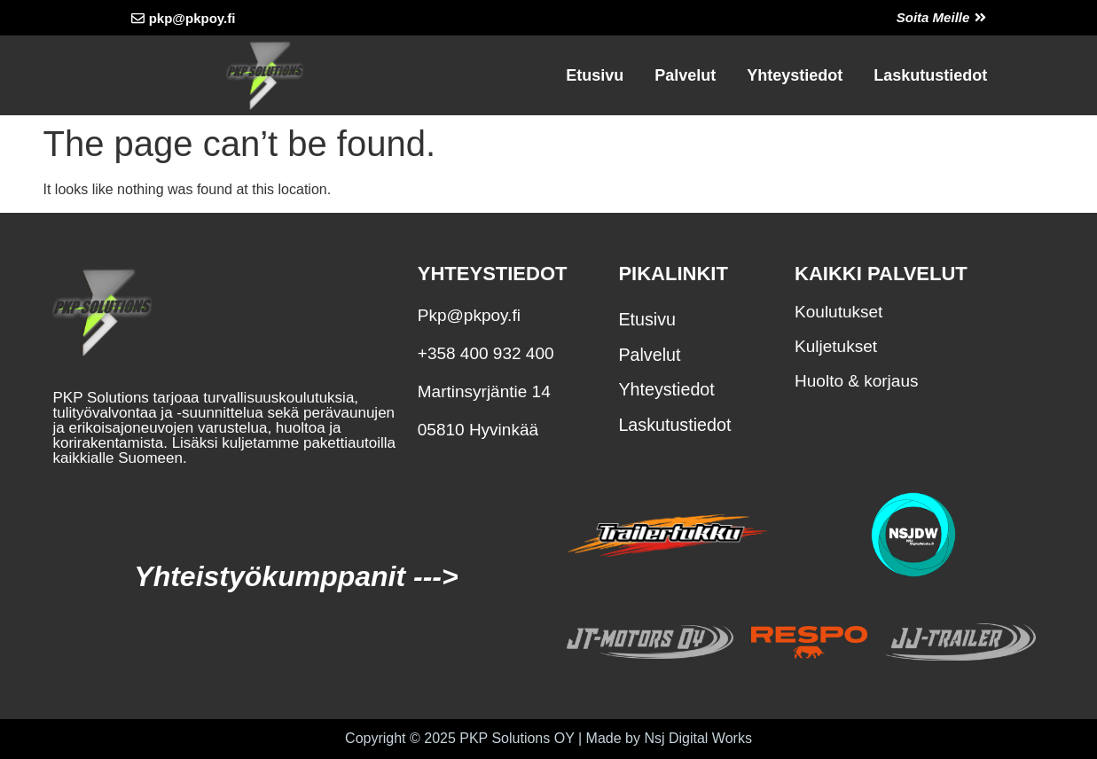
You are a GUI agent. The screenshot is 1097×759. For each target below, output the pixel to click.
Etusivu (594, 75)
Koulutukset (838, 311)
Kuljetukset (836, 346)
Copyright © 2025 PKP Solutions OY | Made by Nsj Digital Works (548, 738)
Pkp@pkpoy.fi (469, 315)
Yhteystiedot (794, 75)
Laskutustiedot (930, 75)
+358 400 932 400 (486, 353)
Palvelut (685, 75)
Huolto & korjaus (856, 381)
